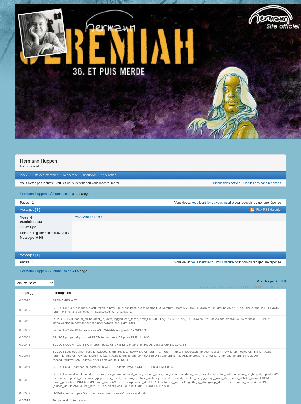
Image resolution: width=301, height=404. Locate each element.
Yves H (26, 217)
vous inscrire (225, 202)
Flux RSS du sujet (268, 210)
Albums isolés (60, 194)
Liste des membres (45, 175)
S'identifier (108, 175)
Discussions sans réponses (262, 183)
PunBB (280, 281)
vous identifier (201, 202)
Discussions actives (226, 183)
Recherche (70, 175)
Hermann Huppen (38, 161)
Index (23, 175)
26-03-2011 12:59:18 (89, 217)
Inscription (89, 175)
